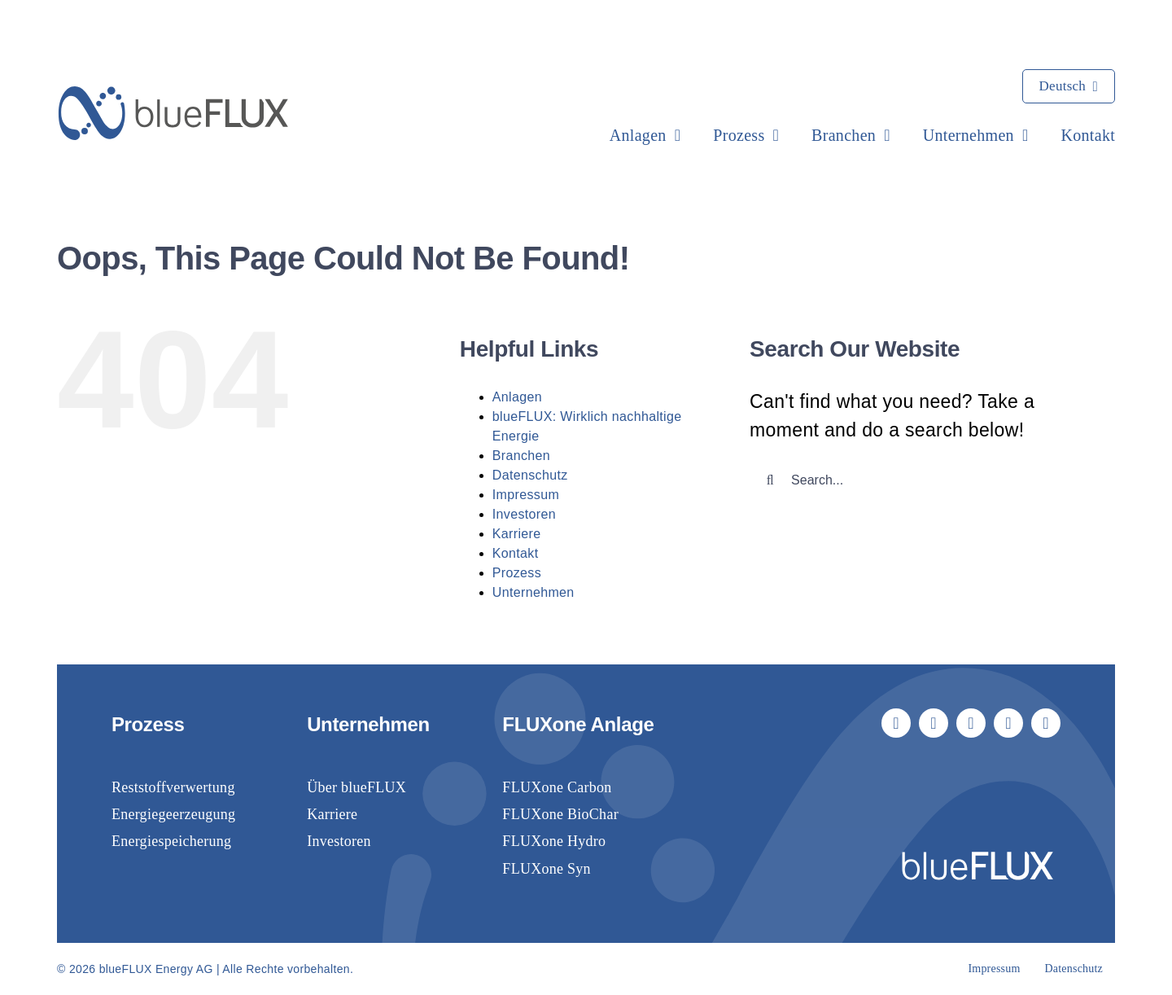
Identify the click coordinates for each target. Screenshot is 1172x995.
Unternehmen (533, 592)
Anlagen (517, 397)
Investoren (524, 514)
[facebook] (896, 723)
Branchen (521, 455)
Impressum (525, 495)
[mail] (1008, 723)
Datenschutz (530, 475)
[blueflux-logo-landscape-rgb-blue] (173, 94)
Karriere (516, 534)
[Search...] (918, 480)
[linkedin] (971, 723)
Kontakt (515, 553)
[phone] (1045, 723)
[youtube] (933, 723)
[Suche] (770, 480)
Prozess (516, 573)
